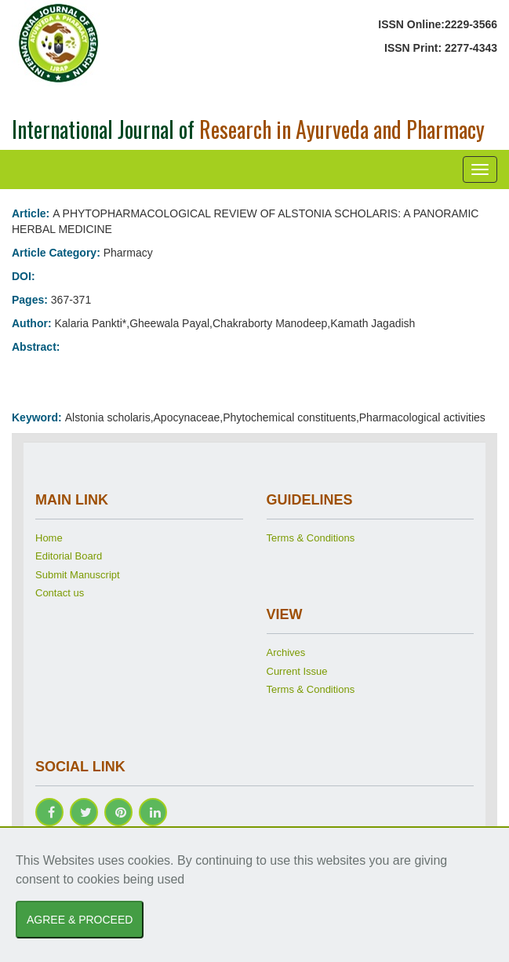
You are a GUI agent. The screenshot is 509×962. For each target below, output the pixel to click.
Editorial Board (68, 556)
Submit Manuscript (77, 575)
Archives (286, 652)
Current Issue (297, 671)
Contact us (59, 593)
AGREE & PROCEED (80, 919)
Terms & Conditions (311, 538)
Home (49, 538)
